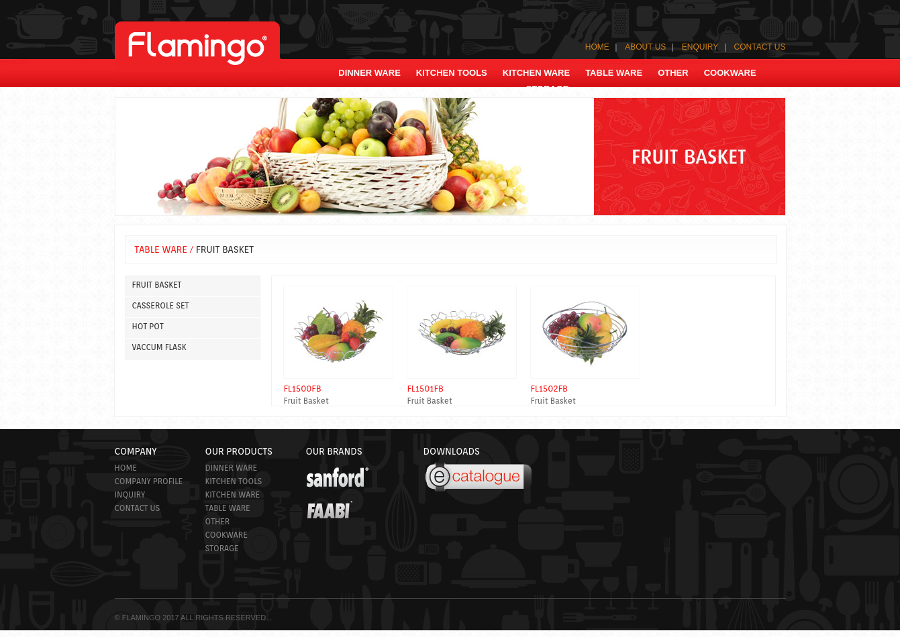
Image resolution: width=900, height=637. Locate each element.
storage (547, 89)
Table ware (227, 508)
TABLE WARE (613, 73)
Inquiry (130, 494)
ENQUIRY (700, 47)
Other (217, 521)
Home (126, 468)
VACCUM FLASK (159, 347)
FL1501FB (425, 389)
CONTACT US (760, 47)
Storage (222, 548)
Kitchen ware (232, 494)
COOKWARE (730, 73)
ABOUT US (645, 47)
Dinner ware (369, 73)
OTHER (673, 73)
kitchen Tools (451, 73)
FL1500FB (302, 389)
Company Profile (149, 481)
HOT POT (148, 326)
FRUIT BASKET (157, 285)
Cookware (226, 535)
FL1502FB (549, 389)
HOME (597, 47)
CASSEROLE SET (160, 305)
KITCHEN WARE (536, 73)
